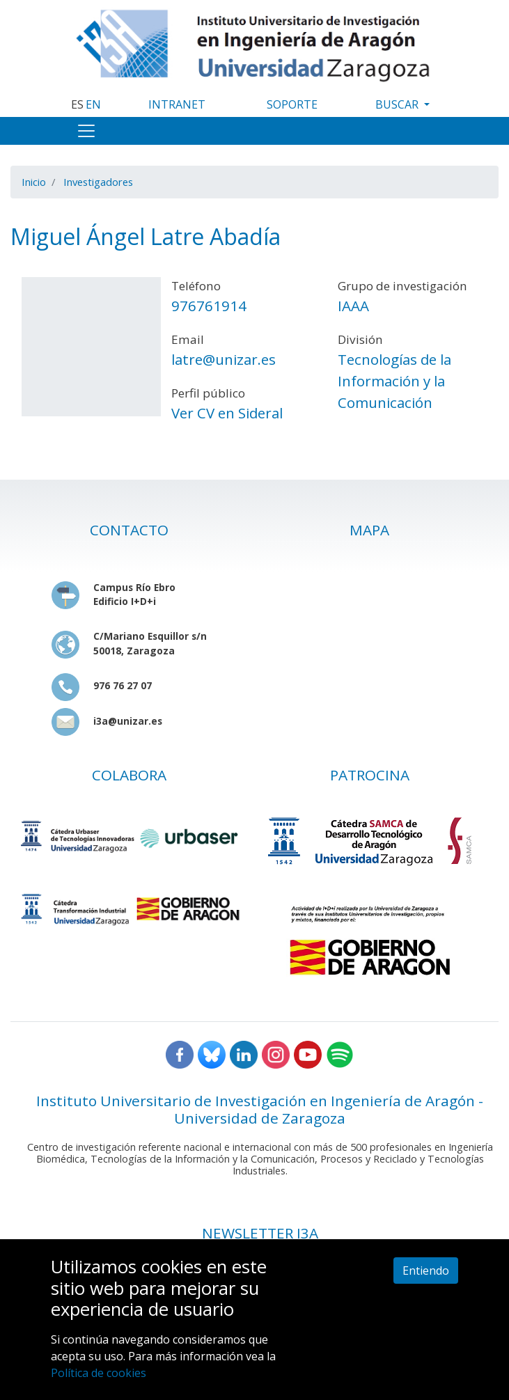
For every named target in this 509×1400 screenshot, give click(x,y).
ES (77, 104)
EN (93, 104)
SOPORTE (292, 104)
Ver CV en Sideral (227, 413)
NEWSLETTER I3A (260, 1233)
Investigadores (98, 182)
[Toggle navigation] (86, 131)
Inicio (34, 182)
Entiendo (425, 1270)
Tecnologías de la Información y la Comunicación (394, 380)
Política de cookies (98, 1373)
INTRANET (176, 104)
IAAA (353, 305)
